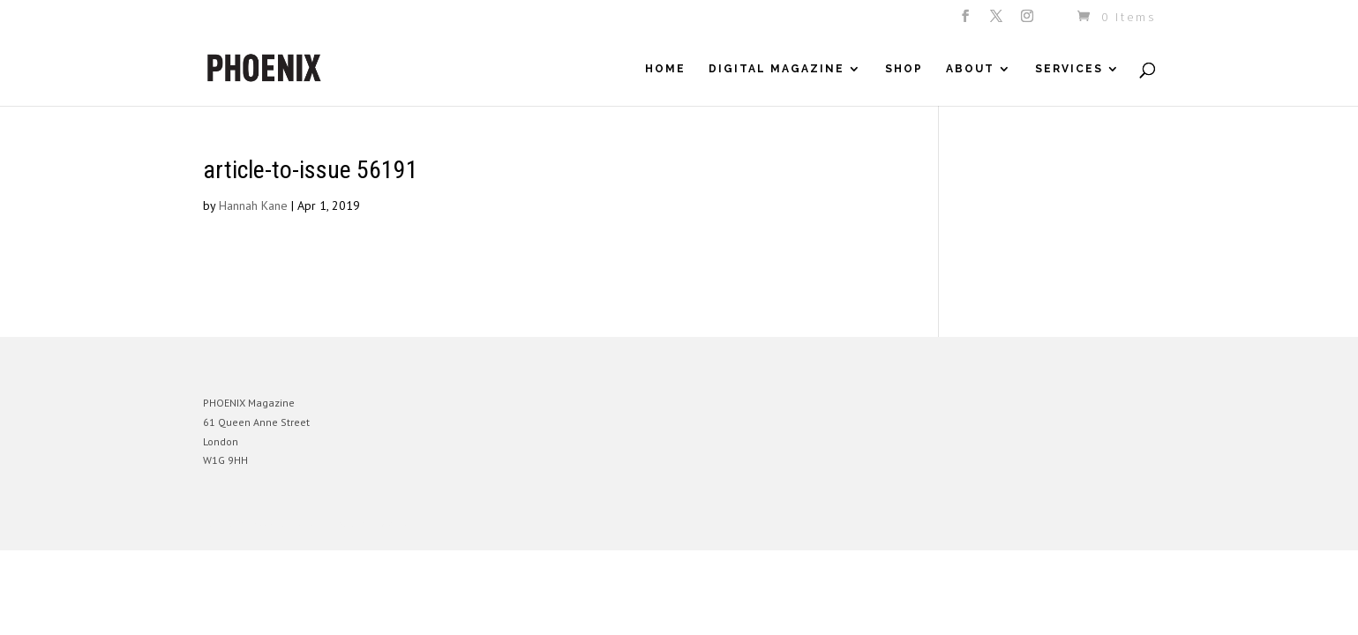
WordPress (394, 523)
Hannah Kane (253, 205)
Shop (904, 69)
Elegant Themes (285, 523)
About (970, 69)
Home (665, 69)
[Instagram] (1028, 21)
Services (1069, 69)
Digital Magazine (776, 69)
